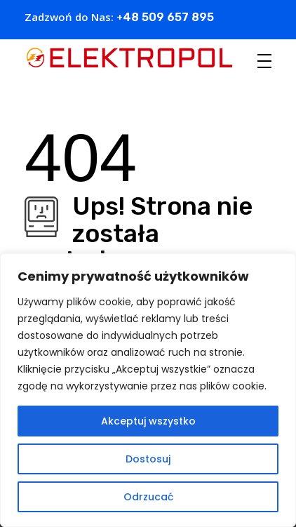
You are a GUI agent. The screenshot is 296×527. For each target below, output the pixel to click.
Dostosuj (148, 459)
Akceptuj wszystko (148, 421)
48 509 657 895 (168, 17)
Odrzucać (148, 497)
